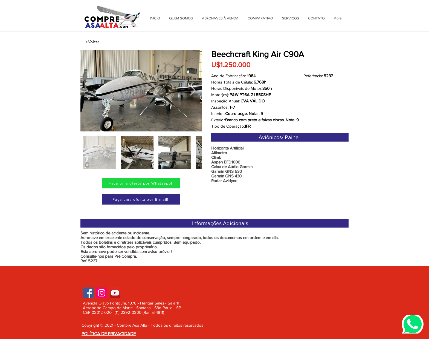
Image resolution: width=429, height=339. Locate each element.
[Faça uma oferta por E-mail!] (141, 199)
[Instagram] (101, 293)
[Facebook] (88, 293)
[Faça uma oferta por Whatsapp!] (141, 183)
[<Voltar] (103, 41)
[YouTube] (115, 293)
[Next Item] (193, 90)
